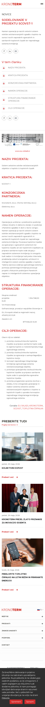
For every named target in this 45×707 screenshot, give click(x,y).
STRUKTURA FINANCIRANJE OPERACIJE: (19, 99)
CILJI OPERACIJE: (13, 108)
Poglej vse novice (10, 425)
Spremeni (16, 702)
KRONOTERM (36, 406)
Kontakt (6, 645)
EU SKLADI (23, 406)
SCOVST (17, 408)
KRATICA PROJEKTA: (15, 75)
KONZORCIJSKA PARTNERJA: (19, 83)
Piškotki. (6, 698)
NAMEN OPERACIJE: (15, 91)
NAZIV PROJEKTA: (14, 68)
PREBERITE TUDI (14, 421)
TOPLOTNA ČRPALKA (32, 408)
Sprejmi (30, 702)
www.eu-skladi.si (22, 151)
